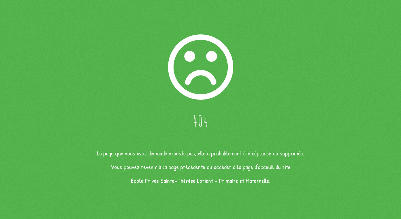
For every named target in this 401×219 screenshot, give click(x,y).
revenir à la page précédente (173, 167)
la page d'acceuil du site (263, 167)
